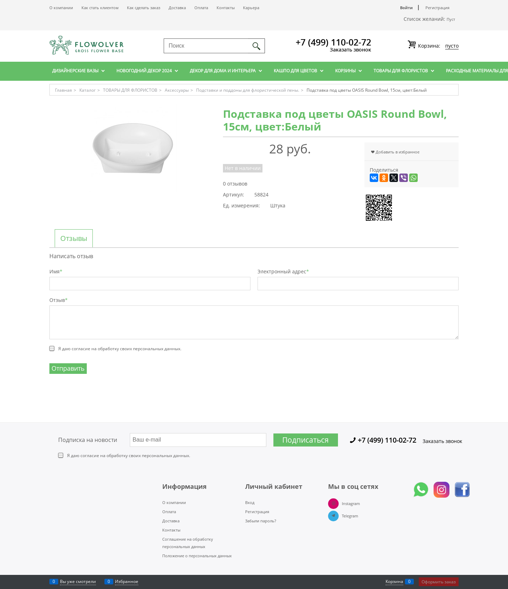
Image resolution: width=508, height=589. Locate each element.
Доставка (177, 7)
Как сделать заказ (143, 7)
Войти (406, 7)
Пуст (451, 19)
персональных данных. (157, 349)
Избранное (126, 581)
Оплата (201, 7)
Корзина (394, 581)
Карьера (251, 7)
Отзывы (73, 238)
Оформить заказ (439, 582)
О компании (61, 7)
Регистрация (437, 7)
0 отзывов (235, 183)
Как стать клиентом (100, 7)
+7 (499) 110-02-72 (333, 42)
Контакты (226, 7)
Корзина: (438, 45)
